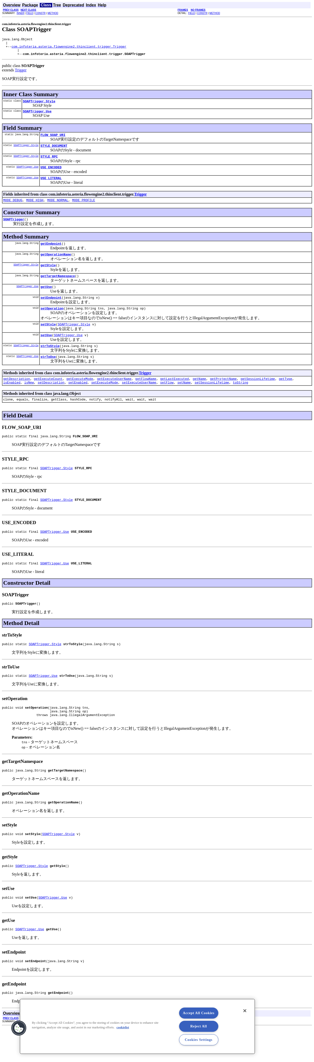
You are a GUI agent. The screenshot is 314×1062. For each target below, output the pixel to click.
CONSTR (40, 13)
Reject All (198, 1026)
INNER (20, 13)
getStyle (48, 277)
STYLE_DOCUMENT (53, 152)
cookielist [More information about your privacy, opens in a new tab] (123, 1027)
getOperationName (55, 266)
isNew (29, 402)
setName (184, 402)
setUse (46, 352)
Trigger (20, 74)
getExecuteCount (48, 398)
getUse (46, 300)
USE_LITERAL (51, 187)
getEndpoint (51, 254)
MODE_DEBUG (12, 209)
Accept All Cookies (198, 1013)
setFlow (167, 402)
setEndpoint (51, 312)
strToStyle (50, 363)
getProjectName (223, 398)
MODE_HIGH (34, 209)
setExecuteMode (104, 402)
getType (285, 398)
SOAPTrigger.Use (37, 116)
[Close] (244, 1010)
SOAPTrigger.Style (39, 105)
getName (199, 398)
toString (240, 402)
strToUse (48, 375)
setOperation (52, 323)
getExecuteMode (79, 398)
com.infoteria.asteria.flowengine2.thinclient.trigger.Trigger (69, 48)
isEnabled (11, 402)
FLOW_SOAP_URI (52, 140)
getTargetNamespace (57, 289)
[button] (19, 1028)
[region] (137, 1026)
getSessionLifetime (257, 398)
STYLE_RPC (49, 163)
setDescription (51, 402)
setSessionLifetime (212, 402)
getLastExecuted (174, 398)
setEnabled (77, 402)
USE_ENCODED (51, 175)
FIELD (29, 13)
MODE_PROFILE (83, 209)
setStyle (48, 340)
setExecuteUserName (139, 402)
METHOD (53, 13)
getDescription (16, 398)
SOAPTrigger (13, 229)
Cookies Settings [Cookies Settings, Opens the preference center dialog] (198, 1040)
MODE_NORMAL (57, 209)
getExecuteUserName (114, 398)
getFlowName (145, 398)
